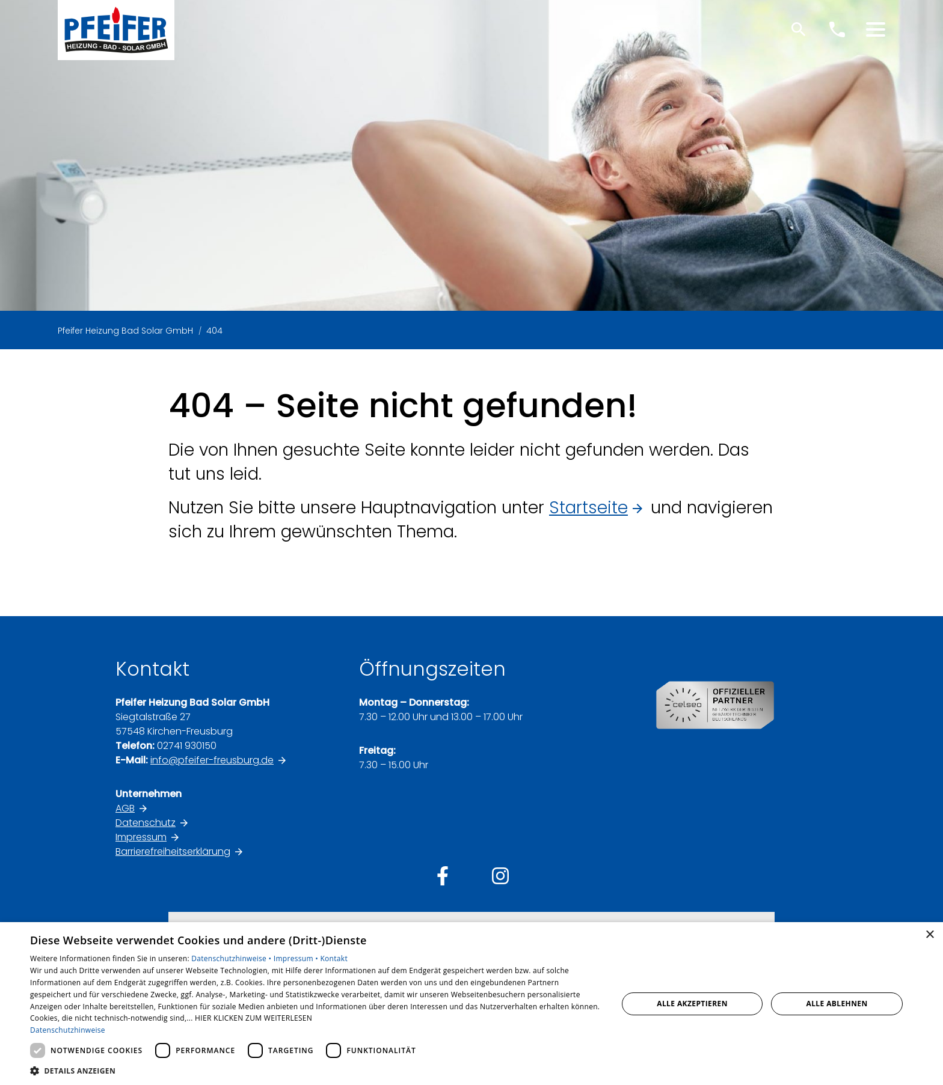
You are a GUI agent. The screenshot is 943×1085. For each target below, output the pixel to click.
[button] (875, 29)
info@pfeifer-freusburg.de (212, 760)
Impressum (141, 837)
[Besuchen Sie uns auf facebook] (442, 875)
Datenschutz (145, 823)
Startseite (588, 507)
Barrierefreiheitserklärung (172, 851)
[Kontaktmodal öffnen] (837, 29)
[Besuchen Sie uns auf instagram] (500, 875)
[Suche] (798, 29)
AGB (125, 808)
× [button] (929, 935)
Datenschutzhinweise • (232, 958)
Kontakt (334, 958)
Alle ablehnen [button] (837, 1003)
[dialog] (471, 1003)
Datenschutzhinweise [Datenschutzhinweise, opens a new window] (67, 1030)
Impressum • (297, 958)
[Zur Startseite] (116, 30)
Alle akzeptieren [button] (692, 1003)
